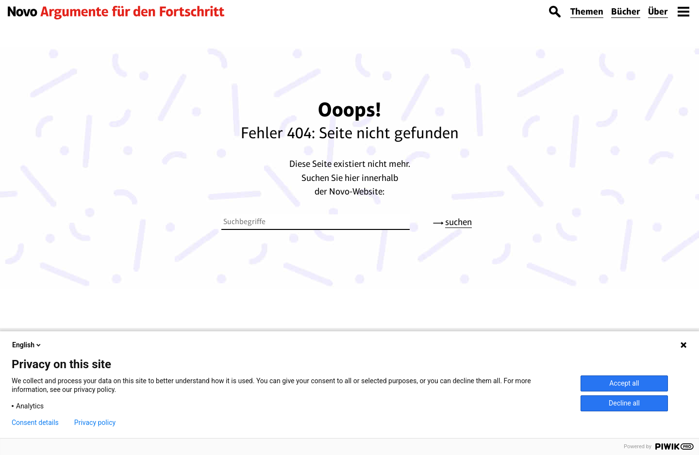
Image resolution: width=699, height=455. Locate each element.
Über (658, 11)
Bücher (625, 11)
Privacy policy (95, 422)
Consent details (35, 422)
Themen (586, 11)
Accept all (624, 383)
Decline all (624, 403)
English (27, 345)
